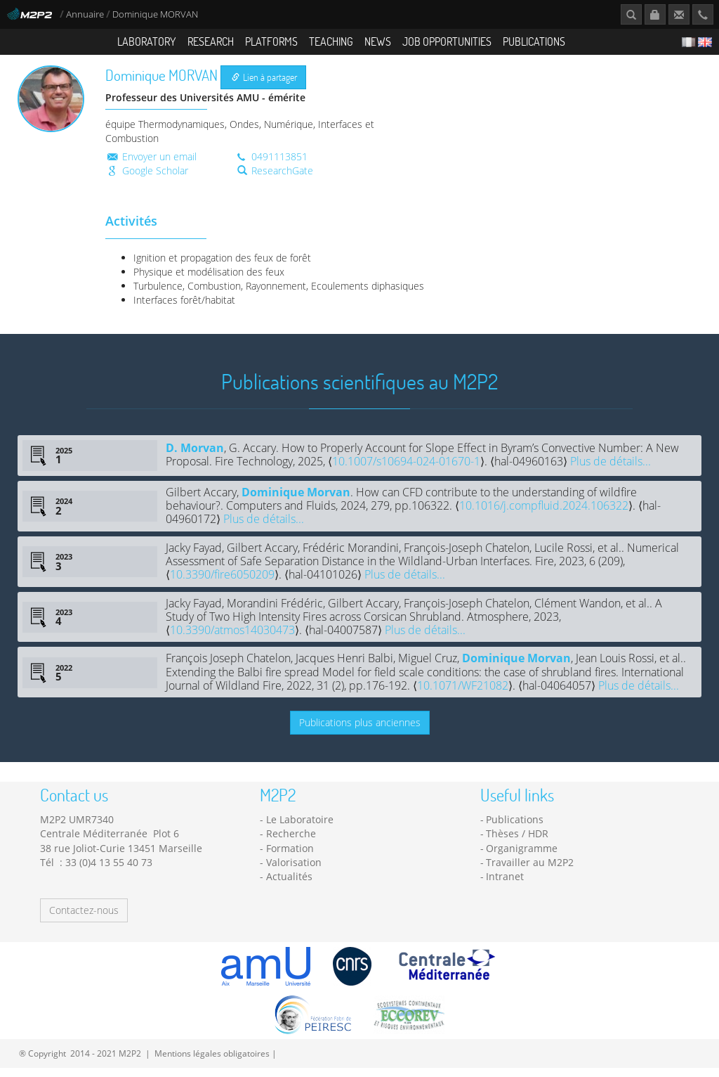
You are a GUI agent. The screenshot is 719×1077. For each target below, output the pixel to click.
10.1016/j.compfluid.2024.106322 (543, 514)
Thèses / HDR (517, 842)
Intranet (505, 885)
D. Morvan (195, 457)
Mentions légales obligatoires (212, 1062)
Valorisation (294, 871)
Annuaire (86, 14)
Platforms (271, 41)
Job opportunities (447, 41)
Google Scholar (146, 179)
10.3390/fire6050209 (222, 583)
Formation (290, 857)
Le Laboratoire (300, 828)
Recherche (291, 842)
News (377, 41)
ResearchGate (275, 179)
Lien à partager (264, 86)
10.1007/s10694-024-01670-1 (406, 470)
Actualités (289, 885)
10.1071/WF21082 (462, 694)
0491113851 (271, 165)
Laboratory (146, 41)
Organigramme (522, 857)
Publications (534, 41)
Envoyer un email (151, 165)
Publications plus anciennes (360, 730)
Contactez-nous (84, 919)
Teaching (331, 41)
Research (210, 41)
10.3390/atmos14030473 (232, 639)
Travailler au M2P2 (530, 871)
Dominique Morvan (296, 500)
